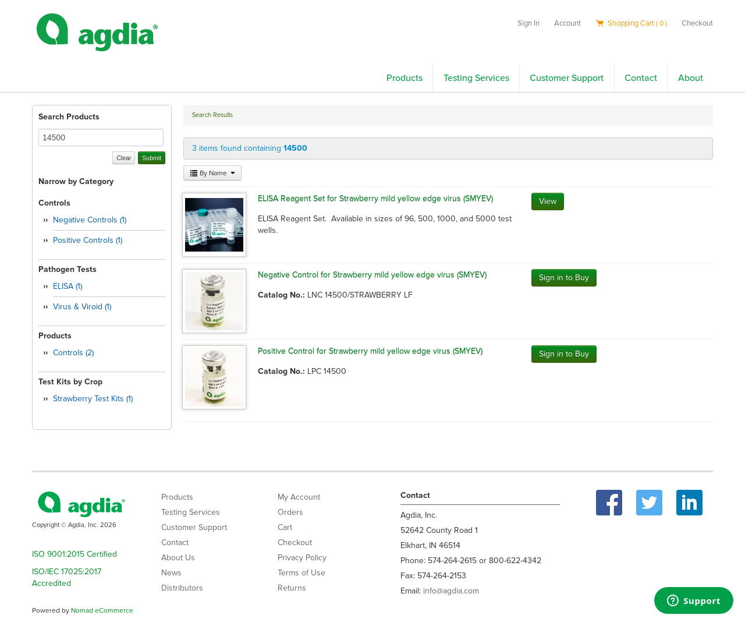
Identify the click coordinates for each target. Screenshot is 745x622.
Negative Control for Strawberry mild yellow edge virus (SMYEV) (372, 275)
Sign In (528, 23)
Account (567, 23)
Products (404, 78)
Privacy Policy (302, 558)
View (547, 201)
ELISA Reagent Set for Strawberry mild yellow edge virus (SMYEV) (375, 198)
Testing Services (476, 78)
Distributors (182, 588)
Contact (641, 78)
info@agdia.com (451, 591)
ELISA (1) (67, 286)
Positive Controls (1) (87, 240)
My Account (299, 497)
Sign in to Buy (564, 277)
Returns (292, 588)
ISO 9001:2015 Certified (74, 554)
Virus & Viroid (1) (82, 307)
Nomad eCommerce (102, 610)
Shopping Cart (631, 23)
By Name (212, 173)
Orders (290, 512)
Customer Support (567, 78)
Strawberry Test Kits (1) (93, 399)
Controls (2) (73, 353)
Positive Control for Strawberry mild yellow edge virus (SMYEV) (370, 351)
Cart (285, 527)
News (171, 573)
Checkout (697, 23)
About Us (178, 558)
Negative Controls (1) (89, 220)
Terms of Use (301, 573)
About (690, 78)
